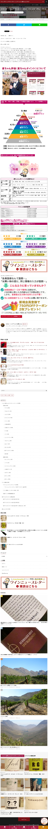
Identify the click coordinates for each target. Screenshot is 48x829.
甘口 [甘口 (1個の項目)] (2, 395)
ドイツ (6, 434)
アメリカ (6, 407)
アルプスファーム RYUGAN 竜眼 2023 (15, 523)
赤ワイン (6, 479)
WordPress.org (5, 573)
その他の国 (7, 424)
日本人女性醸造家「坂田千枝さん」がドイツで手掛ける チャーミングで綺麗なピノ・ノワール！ (19, 654)
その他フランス (8, 427)
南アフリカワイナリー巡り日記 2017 (10, 499)
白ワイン (6, 475)
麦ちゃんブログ (5, 509)
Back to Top (24, 819)
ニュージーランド (8, 437)
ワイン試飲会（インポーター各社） (10, 490)
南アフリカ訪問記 (35, 4)
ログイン (3, 563)
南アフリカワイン (8, 450)
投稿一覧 (24, 323)
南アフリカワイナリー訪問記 (7, 496)
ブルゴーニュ (7, 440)
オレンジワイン (8, 459)
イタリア (6, 414)
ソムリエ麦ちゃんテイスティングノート (23, 4)
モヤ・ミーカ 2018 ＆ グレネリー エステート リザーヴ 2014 (21, 372)
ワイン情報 (4, 482)
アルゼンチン (7, 411)
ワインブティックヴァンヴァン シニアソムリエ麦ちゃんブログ (27, 824)
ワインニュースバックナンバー (9, 484)
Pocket (11, 31)
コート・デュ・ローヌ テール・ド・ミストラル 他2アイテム (20, 357)
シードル (6, 462)
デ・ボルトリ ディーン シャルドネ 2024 (15, 544)
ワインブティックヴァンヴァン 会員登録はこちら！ (11, 316)
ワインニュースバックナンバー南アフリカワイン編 (14, 487)
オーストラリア (8, 417)
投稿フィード (4, 566)
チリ (5, 430)
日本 (5, 453)
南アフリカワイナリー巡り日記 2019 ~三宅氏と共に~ (13, 505)
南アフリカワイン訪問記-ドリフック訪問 (8, 685)
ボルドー (6, 443)
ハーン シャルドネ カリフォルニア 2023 (15, 364)
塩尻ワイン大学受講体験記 (8, 493)
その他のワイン (8, 469)
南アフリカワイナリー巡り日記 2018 (10, 502)
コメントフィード (5, 570)
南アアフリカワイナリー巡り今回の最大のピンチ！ (10, 747)
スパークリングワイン (9, 466)
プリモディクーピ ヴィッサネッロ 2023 (16, 379)
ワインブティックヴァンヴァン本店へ (7, 4)
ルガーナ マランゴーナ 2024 (30, 812)
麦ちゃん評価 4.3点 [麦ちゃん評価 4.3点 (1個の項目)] (9, 395)
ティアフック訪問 (4, 716)
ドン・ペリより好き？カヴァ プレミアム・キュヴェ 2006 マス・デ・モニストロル (25, 342)
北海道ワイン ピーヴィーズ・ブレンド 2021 (16, 537)
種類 (4, 457)
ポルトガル (7, 447)
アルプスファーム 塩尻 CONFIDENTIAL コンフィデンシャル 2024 (12, 813)
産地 (4, 405)
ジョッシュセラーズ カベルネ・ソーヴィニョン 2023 (18, 515)
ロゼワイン (7, 472)
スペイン (6, 421)
